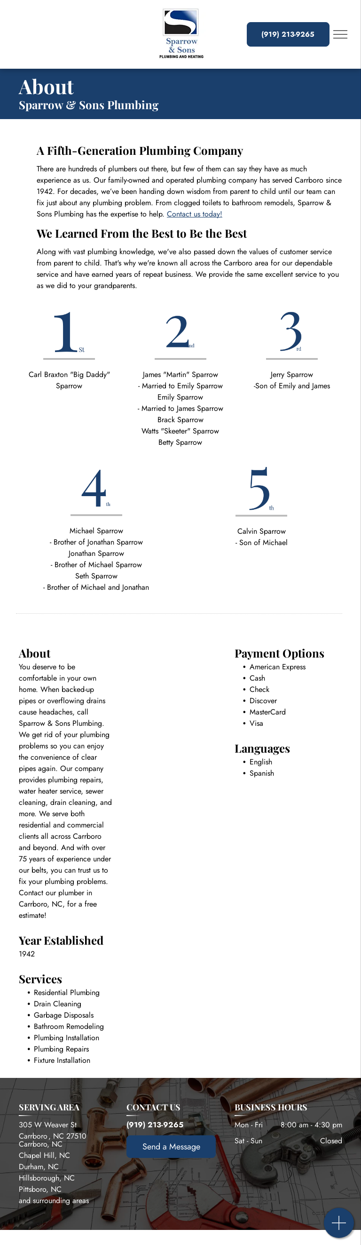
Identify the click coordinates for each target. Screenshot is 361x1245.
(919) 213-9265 (154, 1124)
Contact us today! (194, 214)
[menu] (340, 34)
